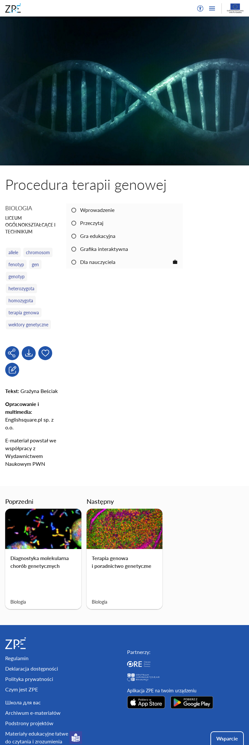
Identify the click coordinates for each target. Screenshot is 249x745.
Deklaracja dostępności (31, 668)
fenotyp (16, 264)
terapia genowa (23, 312)
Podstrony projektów (29, 723)
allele (13, 252)
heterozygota (21, 288)
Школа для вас (23, 702)
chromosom (38, 252)
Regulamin (17, 658)
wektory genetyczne (28, 324)
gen (35, 264)
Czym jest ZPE (21, 689)
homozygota (20, 300)
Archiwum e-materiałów (33, 713)
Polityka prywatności (29, 679)
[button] (200, 8)
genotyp (16, 276)
